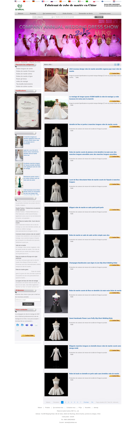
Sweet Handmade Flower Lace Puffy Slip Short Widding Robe (91, 318)
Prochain (86, 402)
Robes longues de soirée (24, 69)
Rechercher (24, 62)
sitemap (96, 407)
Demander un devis (86, 13)
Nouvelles (88, 407)
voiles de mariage (22, 81)
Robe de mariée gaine (22, 270)
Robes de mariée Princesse (25, 71)
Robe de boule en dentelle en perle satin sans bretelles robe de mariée (94, 373)
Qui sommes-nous (49, 13)
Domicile (17, 62)
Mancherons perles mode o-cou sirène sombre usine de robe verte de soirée (31, 179)
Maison (20, 13)
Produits (33, 13)
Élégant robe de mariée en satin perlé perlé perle (86, 207)
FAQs (80, 407)
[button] (65, 59)
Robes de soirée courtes (24, 86)
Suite (77, 77)
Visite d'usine (67, 13)
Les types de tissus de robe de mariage (27, 282)
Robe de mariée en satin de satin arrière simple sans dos (89, 235)
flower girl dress (21, 79)
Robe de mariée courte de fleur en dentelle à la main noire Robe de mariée (95, 290)
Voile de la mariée (21, 246)
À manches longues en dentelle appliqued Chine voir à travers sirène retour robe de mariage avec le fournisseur (32, 141)
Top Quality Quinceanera (24, 84)
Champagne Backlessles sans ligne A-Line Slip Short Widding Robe (93, 263)
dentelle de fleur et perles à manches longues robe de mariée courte (93, 124)
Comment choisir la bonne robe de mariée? (28, 235)
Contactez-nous (105, 13)
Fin (92, 402)
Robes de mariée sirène (24, 74)
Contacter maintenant (28, 335)
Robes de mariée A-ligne (24, 76)
